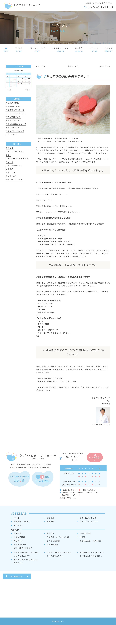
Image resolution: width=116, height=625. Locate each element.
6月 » (27, 89)
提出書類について (13, 106)
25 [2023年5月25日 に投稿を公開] (18, 84)
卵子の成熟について (14, 127)
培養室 (82, 537)
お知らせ (9, 148)
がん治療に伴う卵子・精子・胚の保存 (23, 546)
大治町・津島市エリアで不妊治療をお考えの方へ (26, 554)
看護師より (10, 172)
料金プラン (18, 541)
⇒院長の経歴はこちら (101, 424)
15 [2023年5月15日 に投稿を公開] (8, 81)
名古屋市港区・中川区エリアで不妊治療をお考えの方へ (92, 554)
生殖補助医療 (19, 537)
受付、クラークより (14, 165)
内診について (11, 134)
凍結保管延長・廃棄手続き (91, 541)
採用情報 (50, 521)
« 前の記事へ (41, 66)
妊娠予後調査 (52, 544)
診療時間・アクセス (22, 521)
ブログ (8, 155)
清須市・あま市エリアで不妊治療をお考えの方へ (59, 554)
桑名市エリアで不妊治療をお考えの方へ (26, 561)
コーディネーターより (15, 151)
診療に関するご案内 (14, 179)
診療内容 (17, 533)
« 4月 (9, 89)
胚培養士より (11, 176)
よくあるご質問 (53, 541)
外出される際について (15, 110)
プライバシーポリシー (89, 521)
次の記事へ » (104, 66)
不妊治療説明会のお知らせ (17, 158)
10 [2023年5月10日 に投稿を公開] (15, 79)
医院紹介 (50, 518)
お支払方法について (14, 120)
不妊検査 (50, 533)
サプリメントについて (15, 131)
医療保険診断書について (16, 124)
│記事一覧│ (73, 66)
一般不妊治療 (85, 533)
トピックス (18, 525)
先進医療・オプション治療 (58, 537)
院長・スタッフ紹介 (88, 518)
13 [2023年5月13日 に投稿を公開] (25, 79)
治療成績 (9, 169)
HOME (16, 518)
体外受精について (13, 117)
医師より (9, 162)
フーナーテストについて (16, 113)
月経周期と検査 (12, 102)
